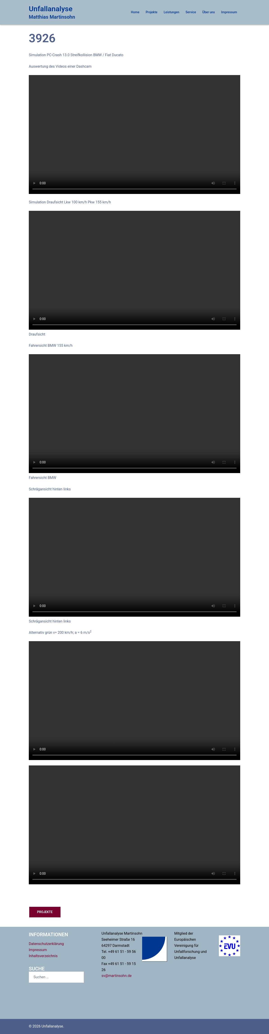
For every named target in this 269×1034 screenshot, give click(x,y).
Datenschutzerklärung (46, 944)
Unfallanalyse (50, 8)
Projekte (151, 12)
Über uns (208, 12)
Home (135, 12)
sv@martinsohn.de (116, 976)
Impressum (229, 12)
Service (191, 12)
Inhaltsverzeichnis (43, 956)
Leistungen (171, 12)
